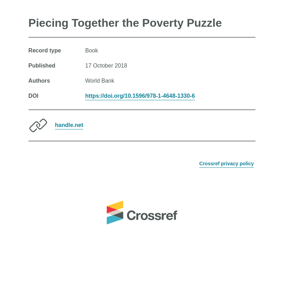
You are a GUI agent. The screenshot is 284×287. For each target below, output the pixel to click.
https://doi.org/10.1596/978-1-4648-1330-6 (140, 96)
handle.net (69, 125)
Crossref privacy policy (226, 163)
